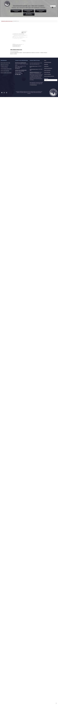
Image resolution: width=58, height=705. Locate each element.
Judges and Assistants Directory (29, 14)
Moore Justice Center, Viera (5, 62)
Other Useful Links (47, 72)
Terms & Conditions (47, 74)
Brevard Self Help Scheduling (16, 11)
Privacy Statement (47, 70)
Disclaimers (46, 64)
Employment (46, 66)
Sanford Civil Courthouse (5, 70)
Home (45, 60)
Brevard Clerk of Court (33, 66)
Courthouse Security (47, 62)
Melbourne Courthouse (4, 64)
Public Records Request (48, 68)
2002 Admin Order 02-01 (16, 49)
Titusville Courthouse (4, 66)
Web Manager (16, 51)
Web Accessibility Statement (49, 76)
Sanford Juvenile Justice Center (6, 72)
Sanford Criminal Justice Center (6, 68)
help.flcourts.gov (34, 84)
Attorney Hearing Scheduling (40, 11)
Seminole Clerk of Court (34, 69)
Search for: (46, 78)
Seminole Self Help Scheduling (28, 11)
